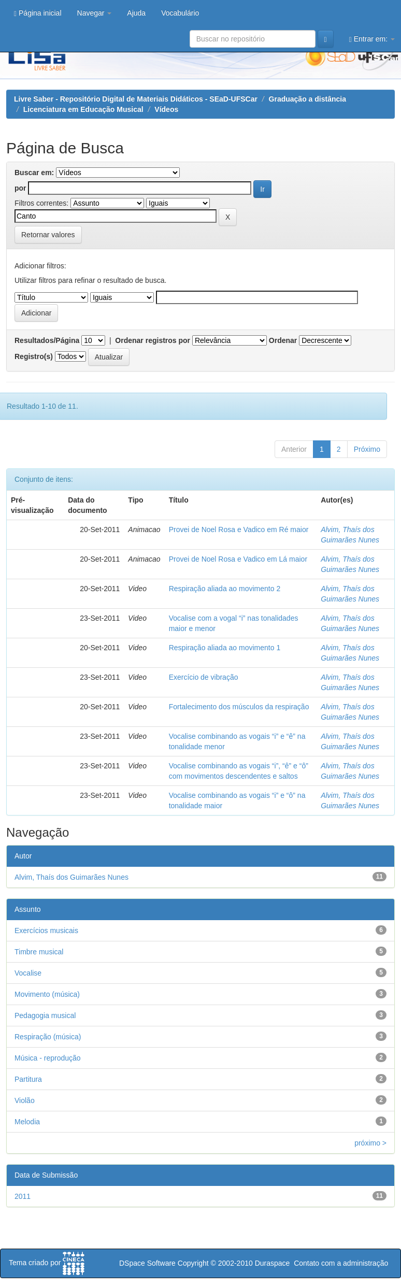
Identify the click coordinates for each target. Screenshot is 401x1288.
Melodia (27, 1122)
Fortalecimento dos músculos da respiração (239, 707)
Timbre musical (39, 952)
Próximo (367, 449)
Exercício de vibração (203, 677)
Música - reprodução (48, 1058)
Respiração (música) (48, 1037)
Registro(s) (34, 356)
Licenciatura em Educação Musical (83, 109)
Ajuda (136, 13)
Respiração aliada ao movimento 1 (225, 647)
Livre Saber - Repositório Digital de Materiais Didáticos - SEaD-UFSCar (135, 99)
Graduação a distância (307, 99)
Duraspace (272, 1263)
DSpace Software (147, 1263)
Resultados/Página (47, 340)
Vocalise (28, 973)
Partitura (28, 1079)
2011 (23, 1196)
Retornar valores (48, 235)
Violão (25, 1100)
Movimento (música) (47, 994)
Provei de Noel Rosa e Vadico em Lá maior (238, 559)
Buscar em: (34, 172)
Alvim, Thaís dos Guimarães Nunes (71, 877)
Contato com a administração (341, 1263)
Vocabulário (180, 13)
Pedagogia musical (45, 1015)
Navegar (94, 13)
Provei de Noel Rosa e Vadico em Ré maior (239, 529)
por (20, 188)
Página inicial (38, 13)
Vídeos (166, 109)
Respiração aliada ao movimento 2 (225, 588)
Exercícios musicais (46, 930)
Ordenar (283, 340)
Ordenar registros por (152, 340)
